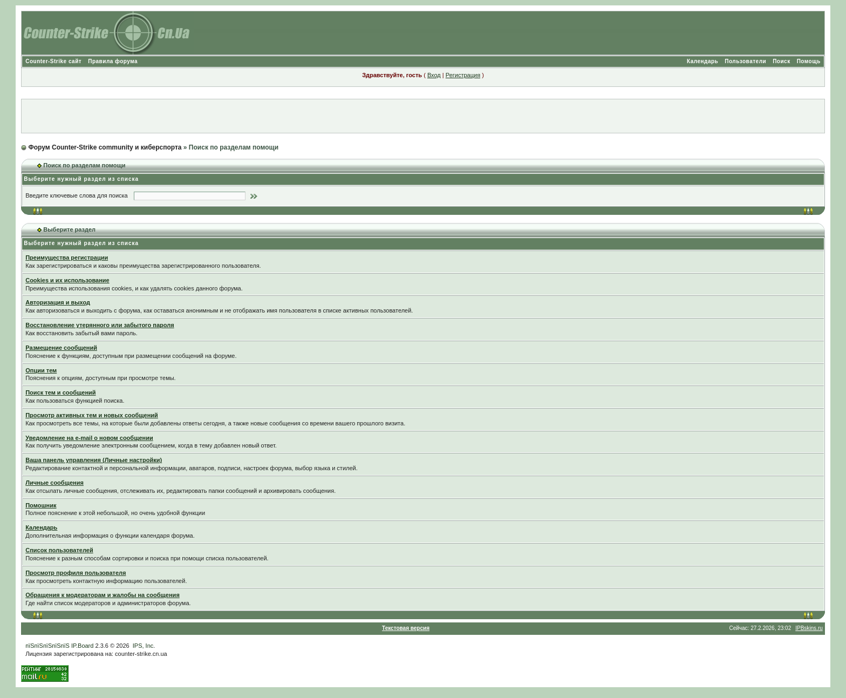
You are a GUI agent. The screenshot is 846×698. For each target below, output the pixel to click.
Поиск (781, 61)
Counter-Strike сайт (53, 61)
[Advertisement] (423, 116)
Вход (434, 75)
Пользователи (745, 61)
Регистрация (463, 75)
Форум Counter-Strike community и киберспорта (105, 147)
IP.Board (82, 645)
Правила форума (113, 61)
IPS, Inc (143, 645)
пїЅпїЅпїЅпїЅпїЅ (47, 645)
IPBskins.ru (809, 628)
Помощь (809, 61)
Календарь (702, 61)
